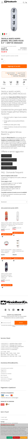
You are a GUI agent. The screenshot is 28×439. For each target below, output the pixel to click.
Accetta (10, 437)
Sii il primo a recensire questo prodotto (8, 46)
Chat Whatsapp (6, 155)
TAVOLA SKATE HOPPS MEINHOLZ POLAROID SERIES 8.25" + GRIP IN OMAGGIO (6, 225)
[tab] (14, 88)
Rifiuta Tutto (16, 437)
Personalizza (23, 437)
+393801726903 (5, 346)
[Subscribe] (21, 323)
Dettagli (3, 88)
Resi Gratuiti (4, 375)
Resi (24, 83)
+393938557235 (5, 345)
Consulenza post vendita (7, 368)
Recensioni (4, 202)
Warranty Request (5, 380)
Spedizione (3, 371)
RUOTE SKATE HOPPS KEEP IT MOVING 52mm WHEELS (6, 251)
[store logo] (10, 2)
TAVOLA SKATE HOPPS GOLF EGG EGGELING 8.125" (17, 224)
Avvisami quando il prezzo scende (9, 55)
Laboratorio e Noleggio (6, 379)
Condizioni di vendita (6, 373)
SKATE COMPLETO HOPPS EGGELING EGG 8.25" (18, 251)
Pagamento (3, 370)
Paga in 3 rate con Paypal (8, 160)
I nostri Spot (4, 417)
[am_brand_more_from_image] (6, 221)
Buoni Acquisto (4, 377)
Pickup (4, 83)
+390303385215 (5, 343)
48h (10, 83)
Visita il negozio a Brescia (8, 168)
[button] (2, 236)
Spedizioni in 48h (6, 164)
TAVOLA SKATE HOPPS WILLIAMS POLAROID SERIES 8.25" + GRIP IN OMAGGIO (6, 276)
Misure (17, 83)
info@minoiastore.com (6, 349)
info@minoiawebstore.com (7, 348)
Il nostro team (4, 419)
